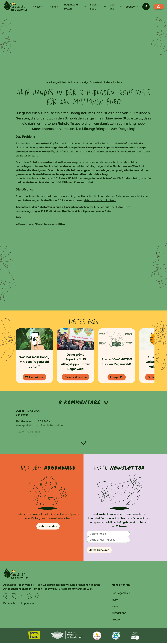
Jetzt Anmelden (99, 550)
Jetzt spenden (48, 526)
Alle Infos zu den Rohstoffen (34, 207)
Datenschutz (11, 603)
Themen (53, 6)
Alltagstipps (119, 613)
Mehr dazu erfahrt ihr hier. (100, 200)
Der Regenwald (121, 593)
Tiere (115, 599)
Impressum (28, 603)
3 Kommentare (83, 402)
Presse (116, 619)
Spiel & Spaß (94, 6)
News (115, 606)
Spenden (130, 6)
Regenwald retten (71, 6)
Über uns (112, 6)
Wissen (37, 6)
